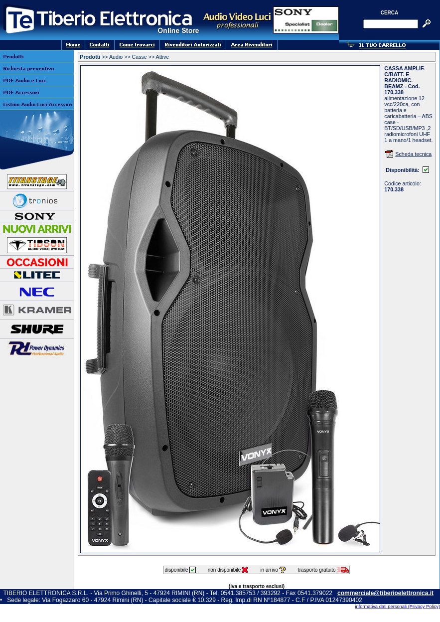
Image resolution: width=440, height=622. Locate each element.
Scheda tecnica (413, 154)
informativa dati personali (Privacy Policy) (397, 606)
